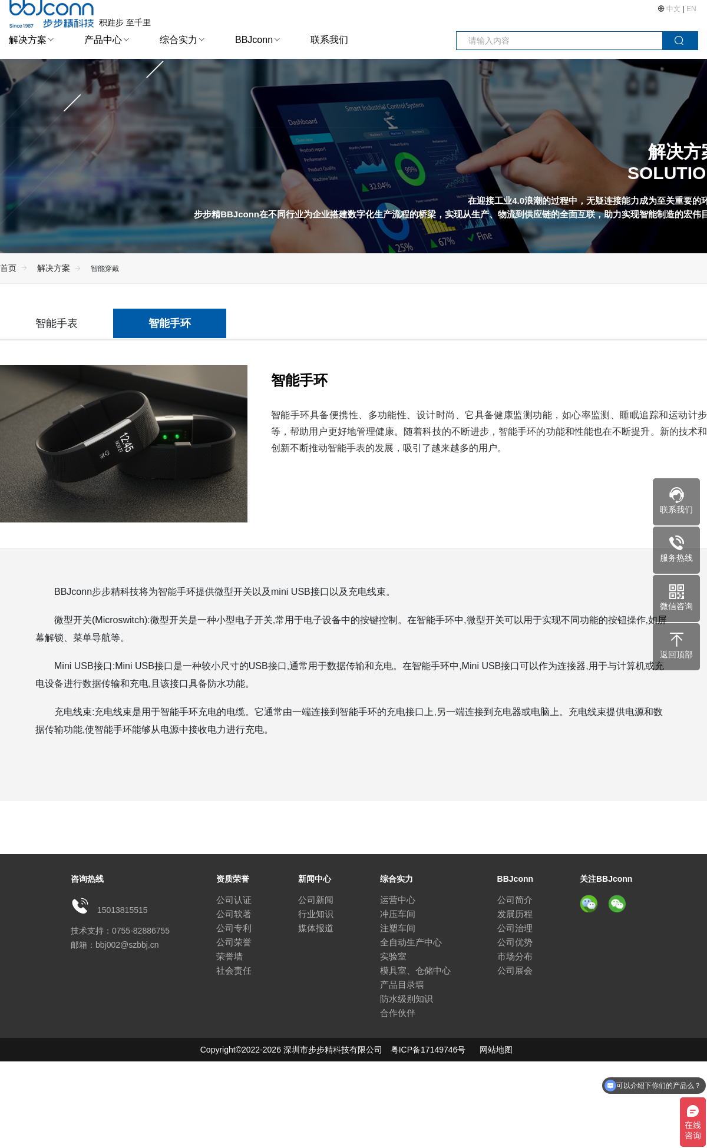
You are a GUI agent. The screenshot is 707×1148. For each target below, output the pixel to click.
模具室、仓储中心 (415, 970)
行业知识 (315, 914)
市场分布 (515, 956)
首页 (8, 268)
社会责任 (234, 970)
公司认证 (234, 900)
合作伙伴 (397, 1013)
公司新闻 (315, 900)
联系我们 (329, 40)
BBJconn (254, 40)
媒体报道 (315, 928)
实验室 (393, 956)
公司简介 (515, 900)
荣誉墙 (229, 956)
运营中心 (397, 900)
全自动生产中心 (411, 942)
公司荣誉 (234, 942)
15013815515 (122, 910)
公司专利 (234, 928)
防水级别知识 (406, 999)
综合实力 (178, 40)
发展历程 (515, 914)
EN (691, 9)
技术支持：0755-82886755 (120, 930)
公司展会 (515, 970)
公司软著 (234, 914)
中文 (674, 9)
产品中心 (103, 40)
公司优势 (515, 942)
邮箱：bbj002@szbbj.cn (115, 945)
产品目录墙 (402, 985)
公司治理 (515, 928)
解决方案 (28, 40)
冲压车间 (397, 914)
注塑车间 (397, 928)
